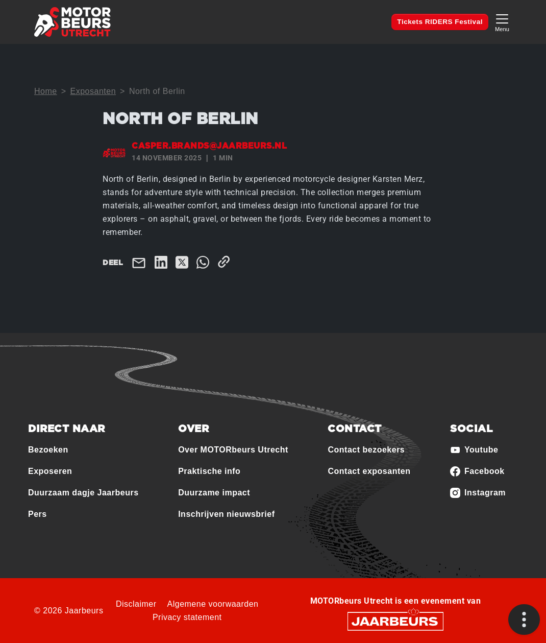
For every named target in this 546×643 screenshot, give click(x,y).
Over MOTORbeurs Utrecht (233, 449)
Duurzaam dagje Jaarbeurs (83, 492)
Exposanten (93, 91)
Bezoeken (48, 449)
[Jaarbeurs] (395, 621)
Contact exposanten (369, 471)
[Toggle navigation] (502, 21)
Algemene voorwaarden (213, 604)
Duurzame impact (214, 492)
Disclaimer (136, 604)
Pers (37, 514)
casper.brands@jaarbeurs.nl (209, 146)
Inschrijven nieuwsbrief (226, 514)
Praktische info (209, 471)
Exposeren (50, 471)
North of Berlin (157, 91)
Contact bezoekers (366, 449)
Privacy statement (187, 617)
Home (45, 91)
